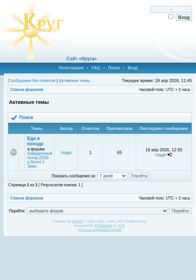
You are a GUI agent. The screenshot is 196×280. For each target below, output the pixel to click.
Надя (66, 152)
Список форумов (26, 90)
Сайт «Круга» (81, 58)
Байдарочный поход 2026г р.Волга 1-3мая (39, 159)
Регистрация (71, 67)
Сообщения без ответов (31, 80)
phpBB (77, 221)
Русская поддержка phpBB (99, 230)
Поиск (113, 67)
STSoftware (103, 226)
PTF (122, 226)
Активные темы (74, 80)
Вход (132, 67)
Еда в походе (35, 141)
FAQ (95, 67)
